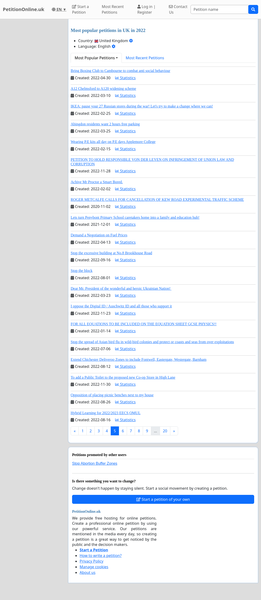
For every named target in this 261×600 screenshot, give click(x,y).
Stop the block (81, 271)
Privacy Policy (91, 561)
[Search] (220, 9)
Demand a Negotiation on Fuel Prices (99, 235)
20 (165, 430)
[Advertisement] (32, 89)
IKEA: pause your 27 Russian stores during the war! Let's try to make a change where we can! (142, 106)
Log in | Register (146, 9)
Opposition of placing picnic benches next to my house (112, 395)
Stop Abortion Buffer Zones (94, 463)
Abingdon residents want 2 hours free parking (105, 124)
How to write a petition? (101, 555)
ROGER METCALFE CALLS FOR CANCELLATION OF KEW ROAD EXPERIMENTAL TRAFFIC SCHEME (157, 200)
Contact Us (178, 9)
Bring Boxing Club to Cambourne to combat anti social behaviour (120, 71)
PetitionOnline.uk (23, 9)
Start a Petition (80, 9)
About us (87, 572)
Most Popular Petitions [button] (95, 57)
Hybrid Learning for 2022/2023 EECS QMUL (105, 413)
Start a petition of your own (163, 499)
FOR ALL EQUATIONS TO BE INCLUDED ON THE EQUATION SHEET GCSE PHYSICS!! (143, 324)
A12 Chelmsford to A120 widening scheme (103, 89)
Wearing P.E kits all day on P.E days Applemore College (113, 142)
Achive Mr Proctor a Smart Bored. (97, 182)
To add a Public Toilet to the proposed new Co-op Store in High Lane (123, 377)
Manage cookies (94, 566)
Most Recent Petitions (113, 9)
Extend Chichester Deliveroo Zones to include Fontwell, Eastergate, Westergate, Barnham (138, 360)
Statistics (125, 77)
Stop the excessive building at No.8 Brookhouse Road (111, 253)
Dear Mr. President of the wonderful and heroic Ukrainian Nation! (121, 288)
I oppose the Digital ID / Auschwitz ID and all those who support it (121, 306)
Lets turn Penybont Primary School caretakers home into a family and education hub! (135, 217)
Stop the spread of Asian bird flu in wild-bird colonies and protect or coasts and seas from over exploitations (152, 342)
